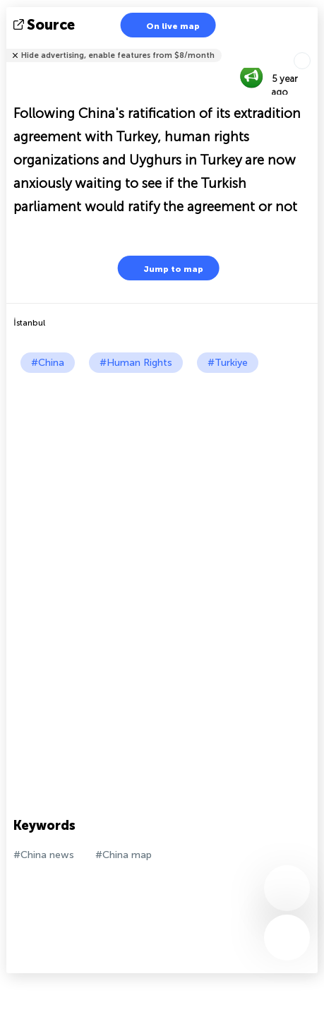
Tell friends (311, 46)
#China (47, 363)
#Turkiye (228, 363)
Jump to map (164, 268)
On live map (164, 25)
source (45, 24)
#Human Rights (136, 363)
